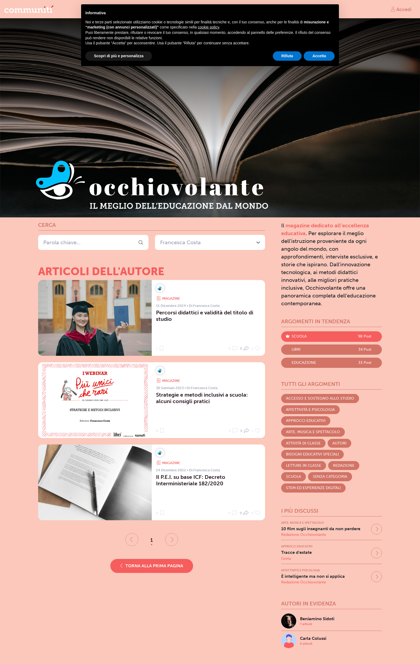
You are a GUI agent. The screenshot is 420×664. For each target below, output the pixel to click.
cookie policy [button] (208, 27)
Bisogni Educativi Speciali (312, 454)
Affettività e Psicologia (310, 409)
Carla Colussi (313, 638)
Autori (339, 443)
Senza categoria (330, 476)
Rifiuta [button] (287, 56)
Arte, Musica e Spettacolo (313, 432)
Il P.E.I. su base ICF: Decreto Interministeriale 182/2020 (190, 480)
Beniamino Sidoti (317, 618)
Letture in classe (303, 465)
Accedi (400, 9)
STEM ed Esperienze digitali (313, 488)
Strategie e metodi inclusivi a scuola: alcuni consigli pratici (202, 398)
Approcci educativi (305, 420)
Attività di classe (303, 443)
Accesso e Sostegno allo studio (320, 398)
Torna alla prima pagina (151, 565)
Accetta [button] (319, 56)
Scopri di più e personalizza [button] (118, 56)
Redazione (343, 465)
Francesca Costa (180, 242)
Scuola (293, 476)
